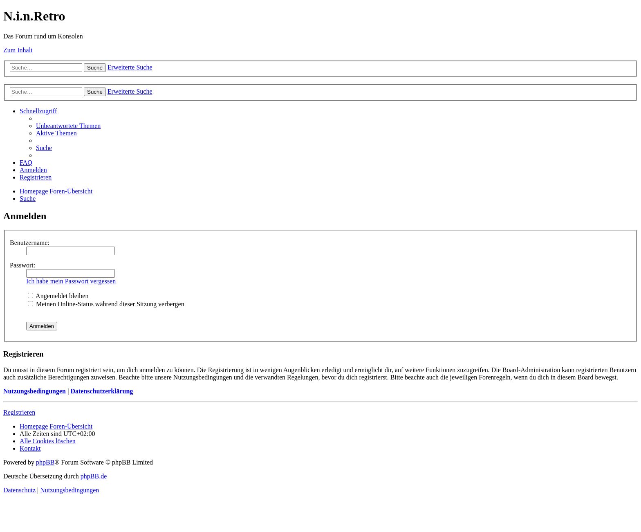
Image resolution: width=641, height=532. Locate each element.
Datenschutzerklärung (101, 391)
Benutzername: (29, 242)
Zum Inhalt (18, 50)
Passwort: (22, 265)
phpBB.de (94, 476)
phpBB (45, 462)
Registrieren (19, 412)
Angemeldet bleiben (58, 295)
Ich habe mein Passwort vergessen (71, 281)
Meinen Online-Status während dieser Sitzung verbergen (106, 304)
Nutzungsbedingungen (34, 391)
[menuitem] (68, 125)
